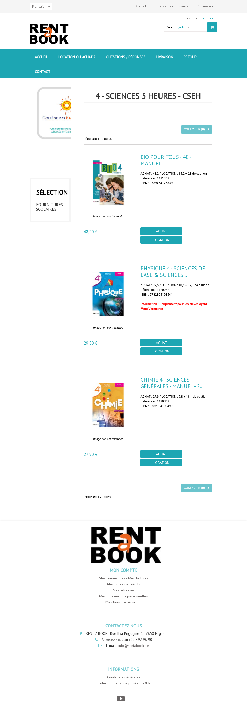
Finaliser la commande (172, 6)
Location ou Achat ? (76, 57)
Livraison (164, 57)
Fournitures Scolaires (49, 205)
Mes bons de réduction (123, 602)
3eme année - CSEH (48, 250)
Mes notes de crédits (123, 584)
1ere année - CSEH (48, 220)
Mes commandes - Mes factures (123, 578)
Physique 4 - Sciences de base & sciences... (172, 271)
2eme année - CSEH (48, 235)
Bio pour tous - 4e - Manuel (165, 160)
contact (42, 71)
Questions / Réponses (125, 57)
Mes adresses (123, 590)
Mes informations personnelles (123, 596)
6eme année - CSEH (48, 295)
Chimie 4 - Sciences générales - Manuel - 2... (171, 383)
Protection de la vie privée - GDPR (123, 683)
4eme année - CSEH (48, 265)
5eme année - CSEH (48, 280)
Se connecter (208, 18)
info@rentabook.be (133, 645)
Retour (190, 57)
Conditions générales (123, 677)
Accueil (141, 6)
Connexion (205, 6)
